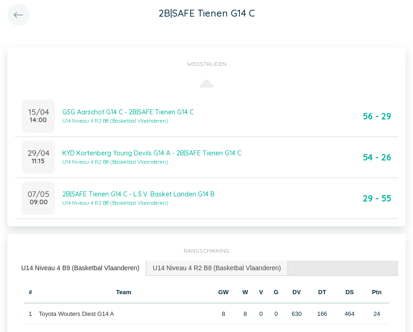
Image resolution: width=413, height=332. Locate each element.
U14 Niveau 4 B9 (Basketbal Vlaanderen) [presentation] (80, 268)
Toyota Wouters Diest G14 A (76, 313)
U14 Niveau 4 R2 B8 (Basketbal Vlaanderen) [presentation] (217, 268)
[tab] (80, 268)
